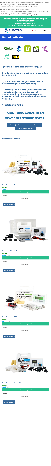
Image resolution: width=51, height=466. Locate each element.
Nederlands (35, 30)
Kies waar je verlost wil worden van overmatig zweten (25, 125)
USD (44, 30)
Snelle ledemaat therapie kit (9, 251)
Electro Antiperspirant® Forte (9, 185)
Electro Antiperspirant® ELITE (9, 317)
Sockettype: (5, 195)
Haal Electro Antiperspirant (25, 128)
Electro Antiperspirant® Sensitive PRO (11, 383)
